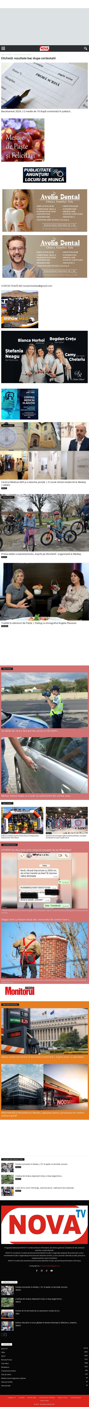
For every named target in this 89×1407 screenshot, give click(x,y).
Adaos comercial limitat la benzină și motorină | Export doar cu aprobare (42, 1056)
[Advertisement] (44, 4)
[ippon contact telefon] (44, 309)
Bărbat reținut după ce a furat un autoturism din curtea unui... (36, 795)
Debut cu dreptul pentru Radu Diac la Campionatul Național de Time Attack (20, 837)
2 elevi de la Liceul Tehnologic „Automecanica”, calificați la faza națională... (45, 1188)
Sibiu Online (7, 669)
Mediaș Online (8, 425)
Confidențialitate (75, 1397)
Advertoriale (5, 1386)
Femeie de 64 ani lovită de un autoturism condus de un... (37, 1311)
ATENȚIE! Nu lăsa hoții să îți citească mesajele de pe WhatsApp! (36, 849)
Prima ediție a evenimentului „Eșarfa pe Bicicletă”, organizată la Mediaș (41, 554)
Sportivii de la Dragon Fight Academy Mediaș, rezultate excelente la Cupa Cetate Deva (66, 837)
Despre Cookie (63, 1397)
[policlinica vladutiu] (44, 404)
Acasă (2, 54)
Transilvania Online (9, 845)
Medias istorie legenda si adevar (13, 1378)
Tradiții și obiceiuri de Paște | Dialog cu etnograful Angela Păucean (38, 623)
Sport (3, 1356)
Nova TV (4, 108)
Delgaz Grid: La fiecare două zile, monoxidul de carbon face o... (36, 919)
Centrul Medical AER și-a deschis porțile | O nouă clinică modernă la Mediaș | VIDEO (43, 483)
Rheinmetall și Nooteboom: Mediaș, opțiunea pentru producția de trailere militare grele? (42, 1114)
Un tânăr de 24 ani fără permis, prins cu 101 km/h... (29, 730)
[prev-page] (2, 1334)
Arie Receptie (31, 1397)
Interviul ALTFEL (7, 1382)
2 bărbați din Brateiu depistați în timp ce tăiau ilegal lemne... (39, 1176)
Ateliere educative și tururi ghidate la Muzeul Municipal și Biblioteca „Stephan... (46, 1322)
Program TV (12, 1397)
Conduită (21, 1397)
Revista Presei (6, 1360)
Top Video (5, 1363)
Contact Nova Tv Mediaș (47, 1397)
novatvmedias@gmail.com (50, 1266)
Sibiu (3, 727)
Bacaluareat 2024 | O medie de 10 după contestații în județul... (36, 111)
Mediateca (5, 626)
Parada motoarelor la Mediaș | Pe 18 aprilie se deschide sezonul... (41, 1164)
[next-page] (5, 1334)
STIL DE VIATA (6, 1374)
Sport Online (7, 803)
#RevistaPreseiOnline (10, 1004)
